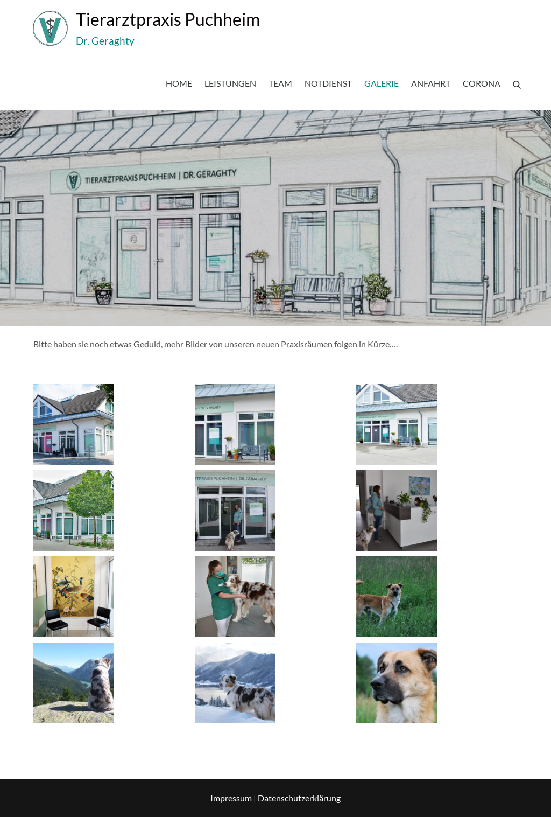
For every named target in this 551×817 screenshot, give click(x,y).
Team (280, 83)
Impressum (231, 798)
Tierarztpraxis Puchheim (168, 19)
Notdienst (328, 83)
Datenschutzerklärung (299, 798)
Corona (481, 83)
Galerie (381, 83)
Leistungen (230, 83)
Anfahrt (430, 83)
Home (179, 83)
